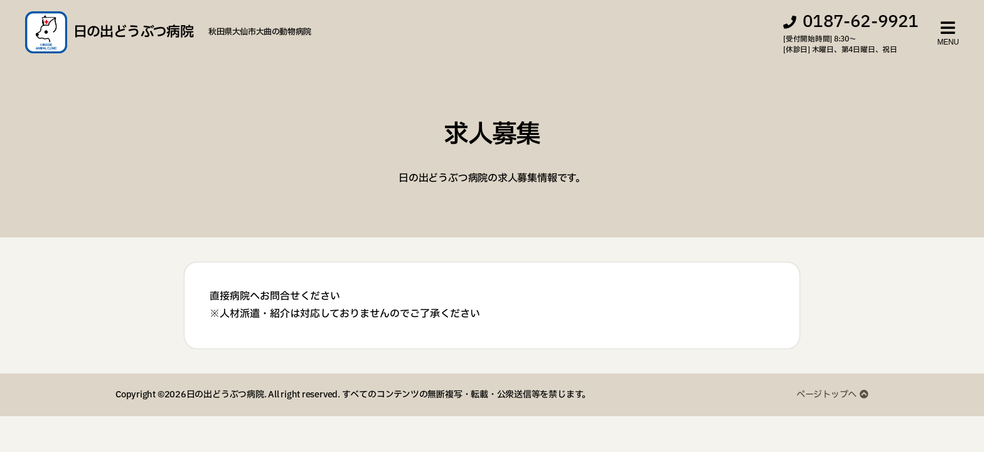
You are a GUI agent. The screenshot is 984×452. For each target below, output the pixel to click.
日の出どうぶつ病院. (226, 399)
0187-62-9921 (860, 24)
